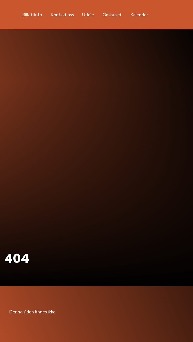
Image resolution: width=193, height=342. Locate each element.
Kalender (139, 14)
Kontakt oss (62, 14)
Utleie (88, 14)
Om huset (112, 14)
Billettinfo (32, 14)
